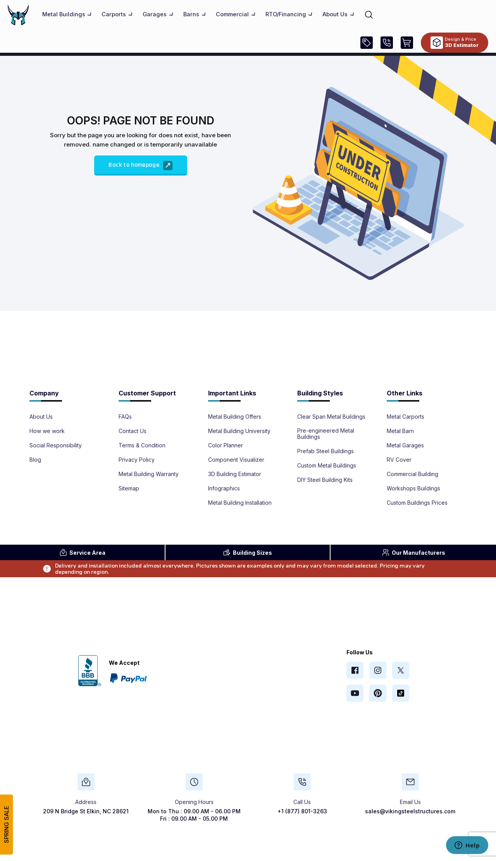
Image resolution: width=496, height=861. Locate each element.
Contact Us (132, 431)
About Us (41, 417)
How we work (47, 431)
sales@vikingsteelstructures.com (410, 811)
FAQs (125, 417)
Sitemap (129, 488)
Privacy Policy (137, 460)
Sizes (247, 552)
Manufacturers (413, 552)
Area (82, 552)
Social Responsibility (55, 445)
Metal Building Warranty (149, 474)
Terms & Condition (142, 445)
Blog (35, 460)
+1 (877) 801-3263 (302, 811)
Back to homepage (140, 165)
